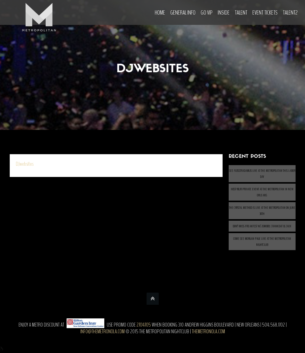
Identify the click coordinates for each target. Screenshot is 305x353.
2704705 (144, 324)
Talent (241, 12)
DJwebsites (24, 164)
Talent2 (290, 12)
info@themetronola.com (102, 331)
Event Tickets (265, 12)
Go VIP (207, 12)
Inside (224, 12)
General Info (183, 12)
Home (160, 12)
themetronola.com (208, 331)
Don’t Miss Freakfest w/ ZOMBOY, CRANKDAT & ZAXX (262, 226)
